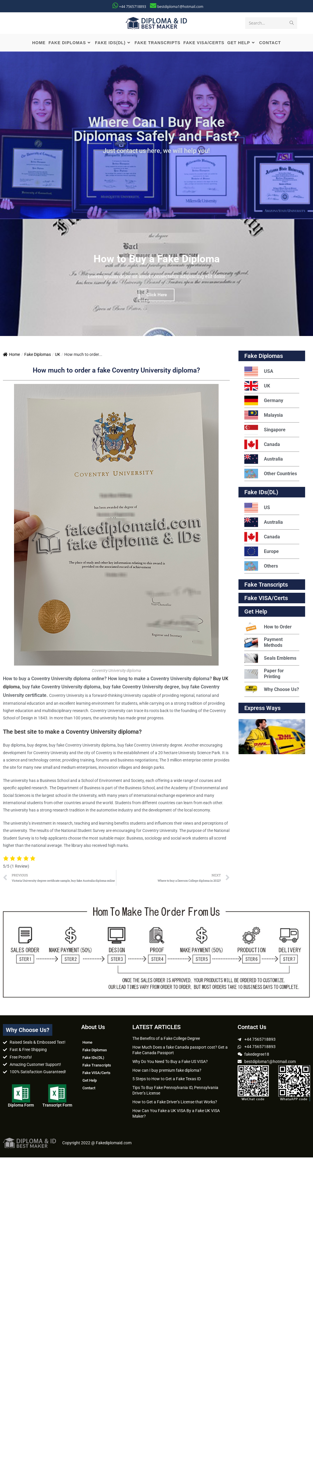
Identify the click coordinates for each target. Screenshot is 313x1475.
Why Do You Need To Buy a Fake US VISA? (170, 1062)
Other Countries (270, 475)
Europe (261, 552)
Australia (263, 460)
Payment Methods (263, 643)
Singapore (265, 431)
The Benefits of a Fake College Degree (166, 1039)
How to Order (268, 628)
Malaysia (263, 416)
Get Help (89, 1081)
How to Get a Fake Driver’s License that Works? (174, 1102)
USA (258, 372)
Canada (262, 445)
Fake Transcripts (266, 585)
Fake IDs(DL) (261, 493)
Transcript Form (57, 1106)
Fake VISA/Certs (266, 599)
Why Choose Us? (271, 690)
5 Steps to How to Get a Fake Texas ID (166, 1080)
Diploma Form (21, 1106)
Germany (263, 401)
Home (11, 355)
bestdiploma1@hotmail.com (180, 6)
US (257, 509)
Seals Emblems (270, 659)
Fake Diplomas (37, 355)
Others (261, 567)
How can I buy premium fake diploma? (166, 1071)
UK (57, 355)
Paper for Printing (264, 674)
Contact (88, 1089)
